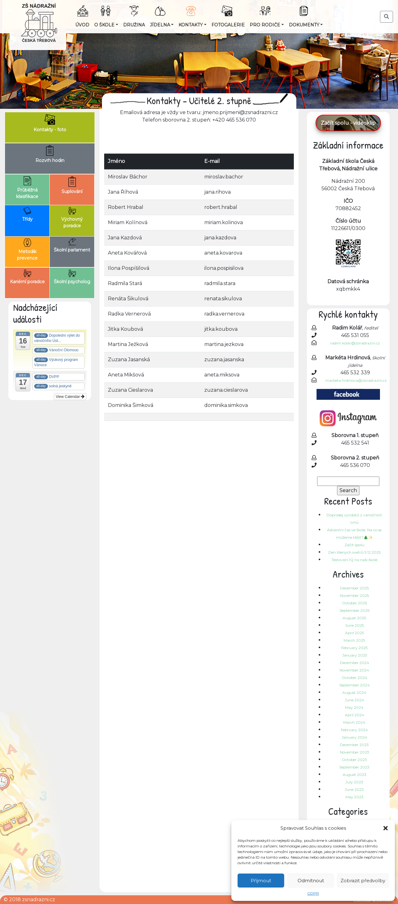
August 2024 (354, 692)
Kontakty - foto (50, 123)
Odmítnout (311, 880)
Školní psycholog (72, 277)
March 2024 (354, 722)
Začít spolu (354, 544)
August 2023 (354, 774)
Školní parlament (72, 245)
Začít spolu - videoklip (348, 123)
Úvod (82, 25)
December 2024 (354, 662)
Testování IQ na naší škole (354, 559)
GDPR (313, 893)
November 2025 (354, 595)
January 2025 (354, 655)
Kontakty (190, 25)
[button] (385, 828)
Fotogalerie (228, 25)
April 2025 (354, 632)
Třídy (27, 214)
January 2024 (354, 737)
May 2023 (354, 797)
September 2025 (354, 610)
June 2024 (354, 700)
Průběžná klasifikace (27, 187)
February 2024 (354, 729)
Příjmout (261, 880)
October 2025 (354, 603)
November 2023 (354, 752)
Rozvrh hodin (49, 154)
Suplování (72, 185)
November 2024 (354, 670)
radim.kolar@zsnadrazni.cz (355, 343)
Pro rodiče (265, 25)
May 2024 (354, 707)
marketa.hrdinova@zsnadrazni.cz (356, 380)
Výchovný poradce (72, 217)
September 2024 (354, 685)
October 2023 (354, 759)
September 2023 (354, 767)
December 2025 (354, 588)
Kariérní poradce (27, 277)
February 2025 (354, 647)
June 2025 (354, 625)
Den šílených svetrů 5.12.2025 (354, 552)
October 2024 (354, 677)
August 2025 (354, 618)
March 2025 (354, 640)
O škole (104, 25)
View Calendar (70, 396)
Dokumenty (304, 25)
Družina (134, 25)
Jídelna (160, 25)
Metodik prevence (27, 249)
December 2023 (354, 744)
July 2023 (354, 782)
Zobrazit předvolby (362, 880)
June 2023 (354, 789)
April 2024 (354, 715)
